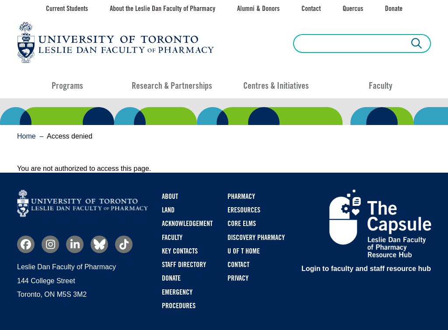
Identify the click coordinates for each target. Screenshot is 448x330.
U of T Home (244, 251)
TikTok (124, 244)
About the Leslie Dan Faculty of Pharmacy (162, 8)
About (170, 196)
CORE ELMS (242, 223)
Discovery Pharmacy (256, 237)
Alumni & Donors (258, 8)
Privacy (238, 278)
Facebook (26, 244)
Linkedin (75, 244)
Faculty (380, 85)
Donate (393, 8)
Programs (67, 85)
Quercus (353, 8)
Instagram (50, 244)
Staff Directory (184, 265)
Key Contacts (180, 251)
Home (26, 136)
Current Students (67, 8)
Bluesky (99, 244)
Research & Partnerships (172, 85)
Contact (311, 8)
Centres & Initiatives (276, 85)
